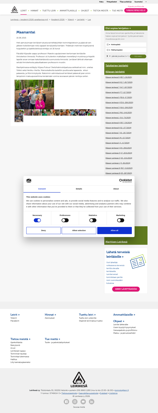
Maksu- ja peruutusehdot (124, 333)
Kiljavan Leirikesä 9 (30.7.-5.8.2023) (119, 168)
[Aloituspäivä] (126, 44)
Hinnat (34, 10)
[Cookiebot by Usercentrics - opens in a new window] (121, 181)
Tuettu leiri (49, 10)
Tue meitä (117, 10)
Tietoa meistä (100, 10)
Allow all (114, 230)
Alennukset (50, 318)
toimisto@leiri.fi (122, 390)
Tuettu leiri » (87, 314)
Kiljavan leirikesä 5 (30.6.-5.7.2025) (119, 97)
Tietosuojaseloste (69, 393)
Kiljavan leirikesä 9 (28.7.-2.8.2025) (119, 77)
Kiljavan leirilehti (115, 71)
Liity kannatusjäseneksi (20, 362)
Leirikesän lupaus (18, 351)
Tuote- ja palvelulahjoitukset (57, 342)
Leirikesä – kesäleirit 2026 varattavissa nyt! (29, 19)
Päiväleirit (14, 321)
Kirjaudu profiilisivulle (136, 6)
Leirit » (15, 314)
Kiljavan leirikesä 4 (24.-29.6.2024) (119, 148)
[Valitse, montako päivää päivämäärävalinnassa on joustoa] (108, 56)
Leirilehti (81, 19)
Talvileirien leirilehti (117, 65)
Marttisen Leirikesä (116, 241)
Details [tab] (79, 189)
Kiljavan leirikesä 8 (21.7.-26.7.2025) (119, 82)
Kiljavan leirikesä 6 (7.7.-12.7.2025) (118, 92)
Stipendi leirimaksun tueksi (91, 321)
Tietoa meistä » (20, 339)
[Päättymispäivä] (126, 50)
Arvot (12, 348)
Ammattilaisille (68, 10)
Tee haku (138, 56)
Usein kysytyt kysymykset (124, 327)
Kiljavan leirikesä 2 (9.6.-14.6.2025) (119, 113)
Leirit (23, 10)
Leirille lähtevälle (120, 324)
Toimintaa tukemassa (19, 356)
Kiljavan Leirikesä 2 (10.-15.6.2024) (119, 158)
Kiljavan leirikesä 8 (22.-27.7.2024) (118, 128)
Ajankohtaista (16, 342)
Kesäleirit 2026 (58, 19)
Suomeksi (139, 2)
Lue (89, 19)
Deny (43, 230)
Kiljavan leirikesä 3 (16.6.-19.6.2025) (119, 108)
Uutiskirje (113, 393)
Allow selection (79, 230)
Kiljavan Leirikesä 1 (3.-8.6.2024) (118, 163)
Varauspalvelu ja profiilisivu (125, 330)
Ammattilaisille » (124, 314)
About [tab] (116, 189)
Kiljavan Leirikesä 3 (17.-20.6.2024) (119, 153)
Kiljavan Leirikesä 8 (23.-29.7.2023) (119, 173)
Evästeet (103, 393)
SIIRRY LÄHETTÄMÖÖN (126, 289)
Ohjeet (85, 10)
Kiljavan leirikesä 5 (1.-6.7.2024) (117, 143)
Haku (101, 2)
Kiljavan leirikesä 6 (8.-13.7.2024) (118, 138)
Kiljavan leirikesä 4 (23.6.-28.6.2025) (119, 102)
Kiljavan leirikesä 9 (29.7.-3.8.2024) (119, 123)
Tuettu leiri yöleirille (87, 318)
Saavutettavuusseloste (88, 393)
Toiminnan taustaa (18, 354)
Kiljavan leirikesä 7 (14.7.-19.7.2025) (119, 87)
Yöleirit (71, 19)
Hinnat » (50, 314)
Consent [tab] (42, 189)
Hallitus (13, 359)
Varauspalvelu (136, 10)
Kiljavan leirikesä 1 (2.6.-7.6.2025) (118, 118)
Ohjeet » (118, 321)
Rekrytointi (15, 345)
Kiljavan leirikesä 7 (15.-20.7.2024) (118, 133)
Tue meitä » (52, 339)
